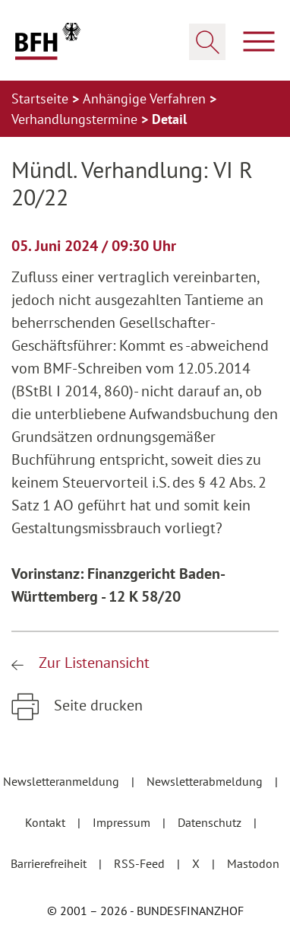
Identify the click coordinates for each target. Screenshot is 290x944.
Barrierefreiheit (50, 863)
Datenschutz (211, 822)
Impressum (123, 822)
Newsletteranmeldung (62, 781)
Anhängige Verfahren (146, 98)
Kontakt (46, 822)
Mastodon (253, 863)
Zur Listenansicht (92, 662)
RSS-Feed (141, 863)
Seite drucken (96, 705)
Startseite (41, 98)
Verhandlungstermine (76, 119)
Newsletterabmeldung (206, 781)
